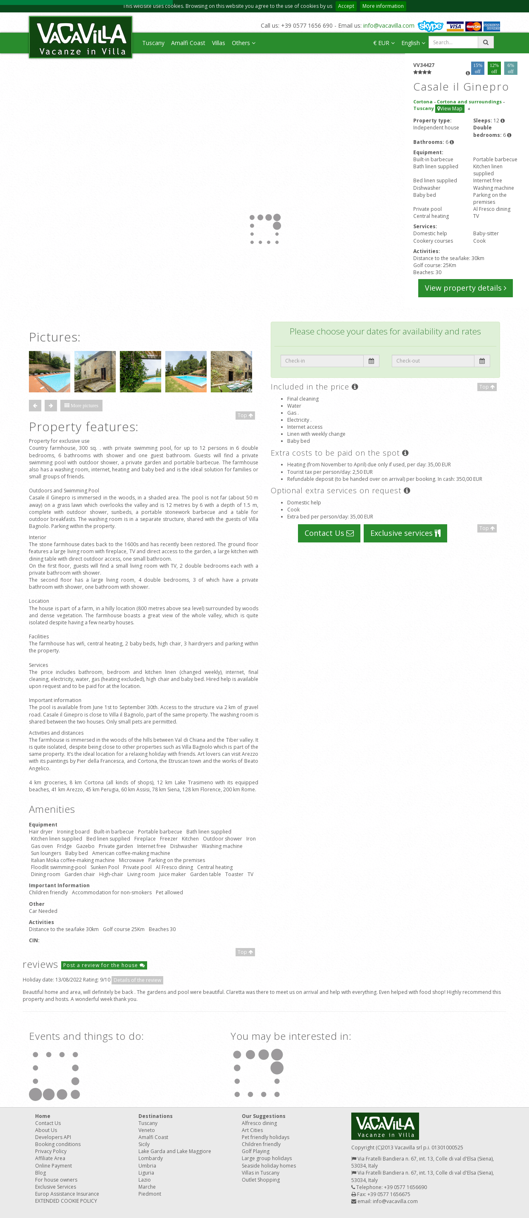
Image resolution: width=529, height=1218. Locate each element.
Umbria (147, 1165)
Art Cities (252, 1130)
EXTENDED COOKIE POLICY (66, 1200)
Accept (346, 6)
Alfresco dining (259, 1123)
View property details (465, 288)
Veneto (146, 1130)
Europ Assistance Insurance (67, 1193)
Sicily (144, 1144)
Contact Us (329, 533)
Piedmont (149, 1193)
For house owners (56, 1179)
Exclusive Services (55, 1186)
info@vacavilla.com (389, 25)
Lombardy (150, 1158)
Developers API (53, 1137)
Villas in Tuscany (260, 1172)
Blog (40, 1172)
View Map (449, 108)
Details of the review (137, 980)
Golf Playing (255, 1151)
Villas (218, 43)
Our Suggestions (264, 1116)
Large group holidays (267, 1158)
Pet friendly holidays (265, 1137)
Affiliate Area (50, 1158)
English (413, 43)
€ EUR (384, 43)
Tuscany (153, 43)
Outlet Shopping (261, 1179)
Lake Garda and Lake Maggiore (174, 1151)
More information (383, 6)
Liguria (146, 1172)
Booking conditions (58, 1144)
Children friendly (261, 1144)
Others (243, 43)
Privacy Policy (51, 1151)
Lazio (144, 1179)
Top (245, 415)
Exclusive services (405, 533)
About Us (46, 1130)
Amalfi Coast (188, 43)
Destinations (155, 1116)
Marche (147, 1186)
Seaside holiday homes (269, 1165)
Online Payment (53, 1165)
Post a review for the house (104, 965)
